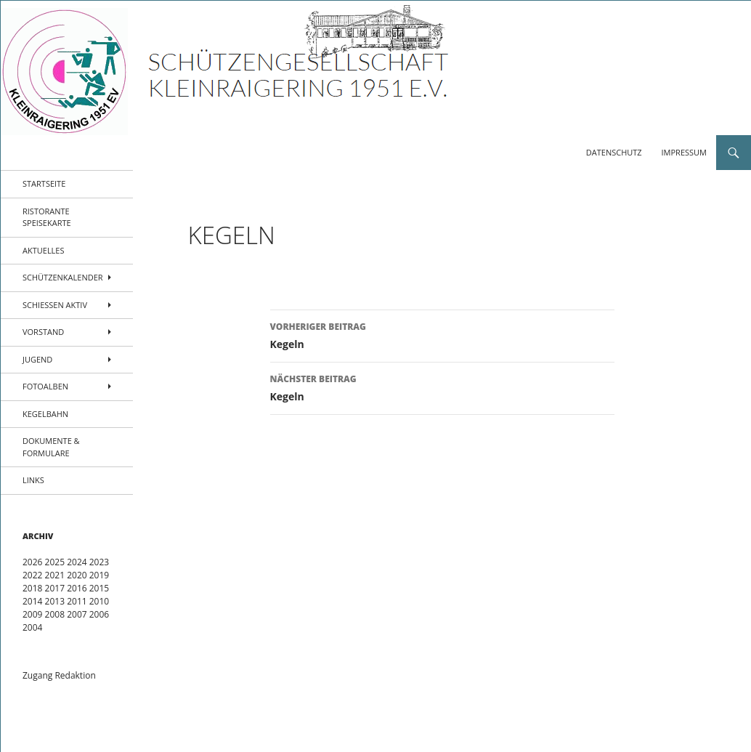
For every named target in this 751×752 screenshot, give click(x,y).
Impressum (684, 152)
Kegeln (442, 334)
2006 (99, 614)
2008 (55, 614)
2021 (55, 575)
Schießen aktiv (55, 304)
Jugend (37, 359)
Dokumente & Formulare (51, 446)
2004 (32, 627)
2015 (99, 588)
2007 (76, 614)
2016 (76, 588)
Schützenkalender (63, 277)
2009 (32, 614)
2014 (32, 601)
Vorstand (43, 331)
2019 (99, 575)
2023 (99, 562)
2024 (76, 562)
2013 (55, 601)
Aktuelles (44, 250)
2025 (55, 562)
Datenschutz (614, 152)
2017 (55, 588)
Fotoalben (45, 386)
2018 (32, 588)
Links (33, 479)
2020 (76, 575)
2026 (32, 562)
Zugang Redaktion (59, 675)
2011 (76, 601)
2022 (32, 575)
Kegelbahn (45, 413)
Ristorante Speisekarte (47, 217)
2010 (99, 601)
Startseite (44, 183)
